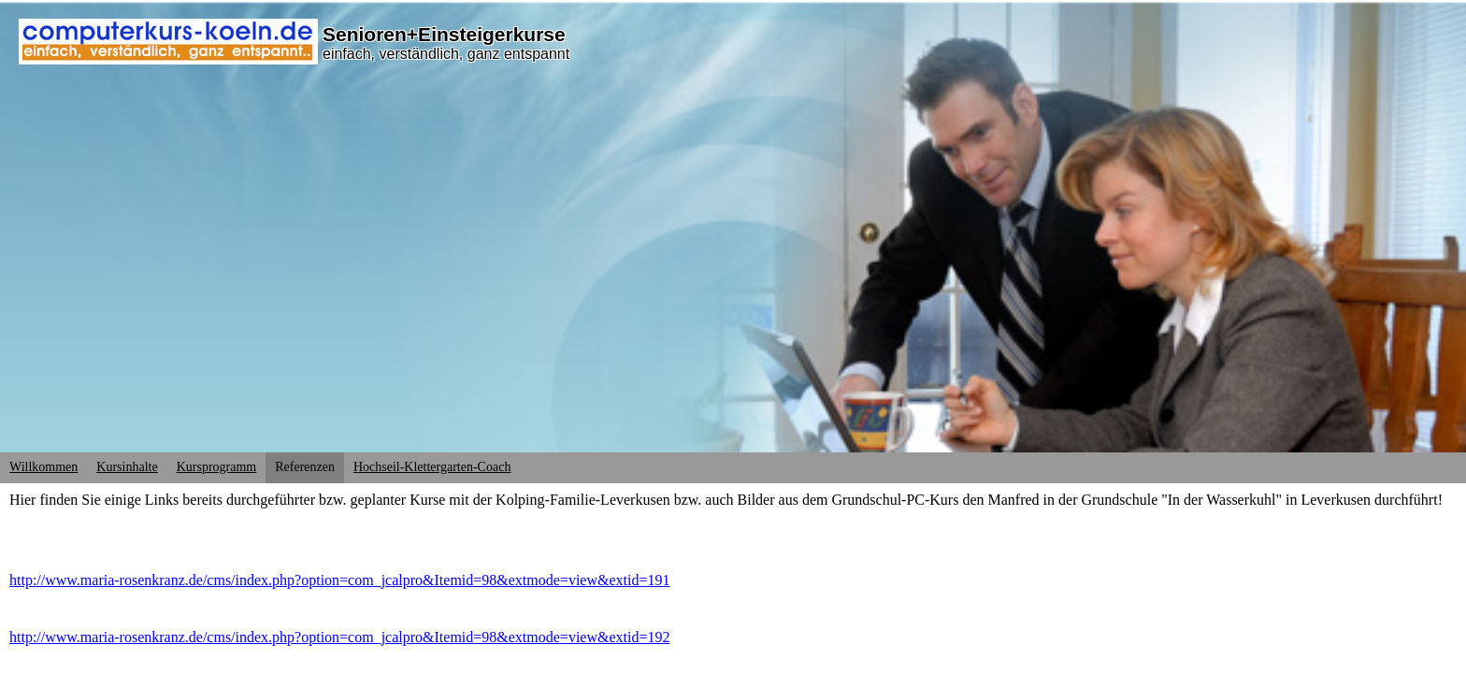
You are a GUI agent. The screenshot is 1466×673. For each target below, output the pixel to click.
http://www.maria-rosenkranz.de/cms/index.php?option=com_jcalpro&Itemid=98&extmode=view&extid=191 (339, 580)
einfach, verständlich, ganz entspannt (446, 54)
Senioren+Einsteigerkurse (444, 34)
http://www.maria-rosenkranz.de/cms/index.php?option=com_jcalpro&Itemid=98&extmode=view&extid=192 (339, 637)
